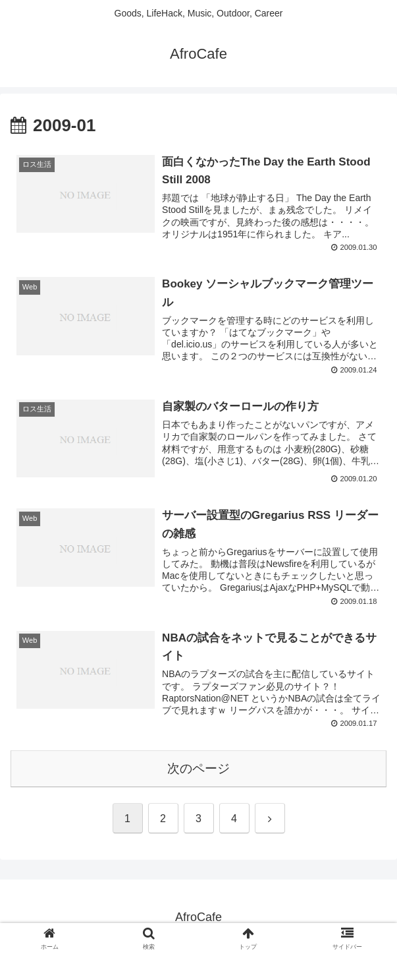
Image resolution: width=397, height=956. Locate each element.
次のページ (198, 768)
